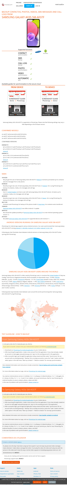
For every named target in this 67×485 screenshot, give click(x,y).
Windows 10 (37, 476)
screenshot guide (51, 346)
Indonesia (27, 285)
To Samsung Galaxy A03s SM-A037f (50, 96)
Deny (45, 482)
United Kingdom (12, 192)
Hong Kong (41, 204)
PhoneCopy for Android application (23, 350)
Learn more (26, 482)
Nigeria (15, 281)
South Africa (59, 281)
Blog (18, 476)
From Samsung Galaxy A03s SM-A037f (17, 96)
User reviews (20, 474)
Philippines (21, 279)
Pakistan (57, 277)
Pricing (18, 2)
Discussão (3, 476)
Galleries (19, 6)
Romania (37, 285)
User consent (54, 474)
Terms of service (54, 471)
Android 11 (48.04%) (21, 228)
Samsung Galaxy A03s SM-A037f (12, 208)
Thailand (44, 186)
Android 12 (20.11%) (46, 228)
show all (5, 151)
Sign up (29, 6)
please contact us (33, 382)
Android (36, 471)
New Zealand (41, 281)
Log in (37, 6)
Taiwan (44, 198)
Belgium (39, 179)
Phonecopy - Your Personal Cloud (7, 4)
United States (40, 279)
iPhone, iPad (37, 474)
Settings (52, 482)
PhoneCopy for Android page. (37, 371)
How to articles (4, 471)
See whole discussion (11, 462)
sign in (19, 442)
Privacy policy (54, 476)
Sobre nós (20, 471)
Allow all (37, 482)
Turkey (53, 285)
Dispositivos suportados (33, 2)
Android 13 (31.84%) (34, 228)
